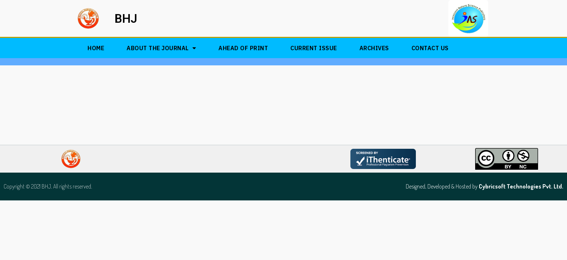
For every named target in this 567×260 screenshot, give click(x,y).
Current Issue (313, 48)
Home (96, 48)
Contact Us (430, 48)
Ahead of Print (243, 48)
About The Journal (161, 48)
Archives (374, 48)
